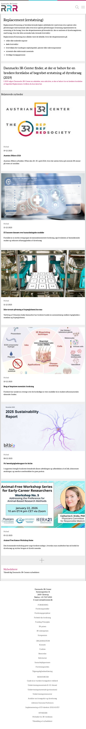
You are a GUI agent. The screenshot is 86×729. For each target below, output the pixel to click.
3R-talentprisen (42, 631)
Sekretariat (42, 658)
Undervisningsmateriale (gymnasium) (42, 690)
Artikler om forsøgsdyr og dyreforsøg (42, 698)
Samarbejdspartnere (42, 662)
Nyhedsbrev (11, 569)
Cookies (42, 649)
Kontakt (42, 645)
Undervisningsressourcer (42, 694)
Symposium (42, 635)
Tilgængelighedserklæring (42, 671)
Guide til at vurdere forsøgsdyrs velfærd (42, 681)
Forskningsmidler (42, 609)
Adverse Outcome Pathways (42, 703)
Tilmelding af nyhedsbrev (42, 721)
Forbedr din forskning (42, 618)
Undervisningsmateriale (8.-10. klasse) (42, 685)
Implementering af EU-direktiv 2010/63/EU (42, 707)
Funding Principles (42, 622)
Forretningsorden (42, 667)
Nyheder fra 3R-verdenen (42, 717)
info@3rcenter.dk (46, 600)
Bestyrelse (42, 654)
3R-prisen (42, 626)
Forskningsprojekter (42, 613)
